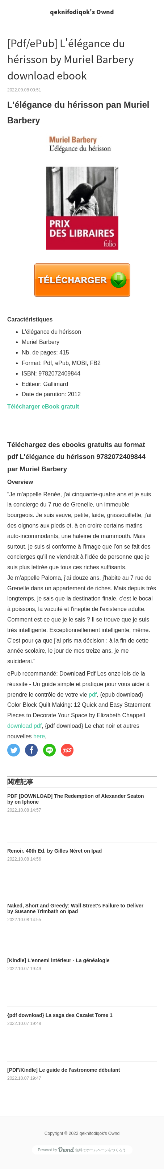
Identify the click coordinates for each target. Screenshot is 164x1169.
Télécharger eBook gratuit (43, 406)
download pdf (24, 726)
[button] (13, 750)
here (39, 736)
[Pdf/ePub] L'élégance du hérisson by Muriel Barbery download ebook (70, 59)
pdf (93, 695)
